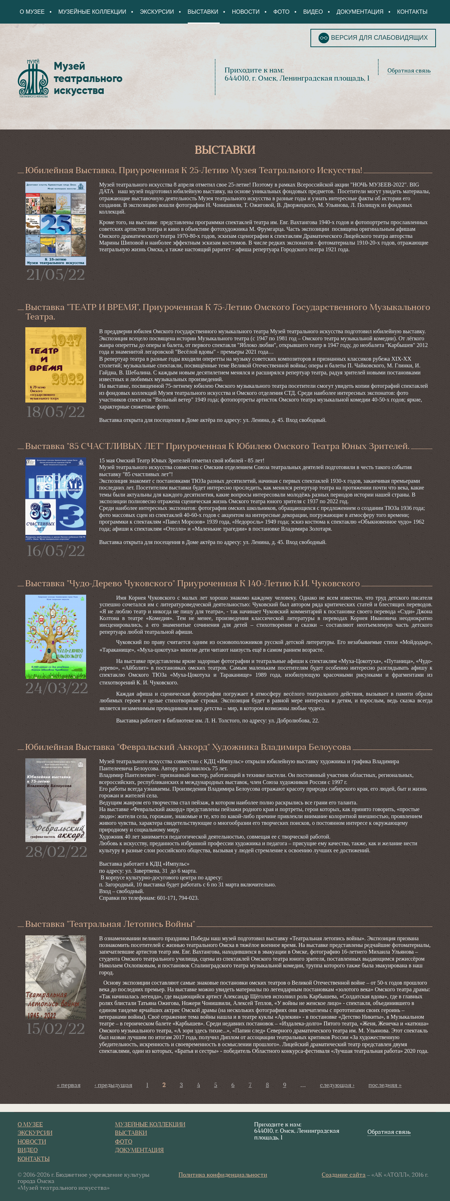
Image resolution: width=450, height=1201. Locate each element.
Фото (281, 12)
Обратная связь (409, 71)
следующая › (337, 1085)
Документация (359, 12)
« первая (69, 1085)
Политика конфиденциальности (223, 1175)
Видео (313, 12)
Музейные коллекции (92, 12)
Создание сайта (344, 1175)
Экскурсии (157, 12)
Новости (246, 12)
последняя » (384, 1085)
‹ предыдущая (113, 1085)
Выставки (203, 12)
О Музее (32, 12)
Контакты (412, 12)
